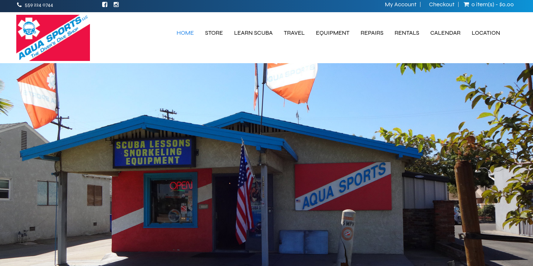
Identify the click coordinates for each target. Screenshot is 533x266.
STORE (214, 32)
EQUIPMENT (332, 32)
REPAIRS (372, 32)
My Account (400, 4)
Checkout (442, 4)
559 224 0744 (39, 4)
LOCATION (486, 32)
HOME (185, 32)
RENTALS (407, 32)
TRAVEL (294, 32)
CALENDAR (445, 32)
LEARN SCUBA (253, 32)
